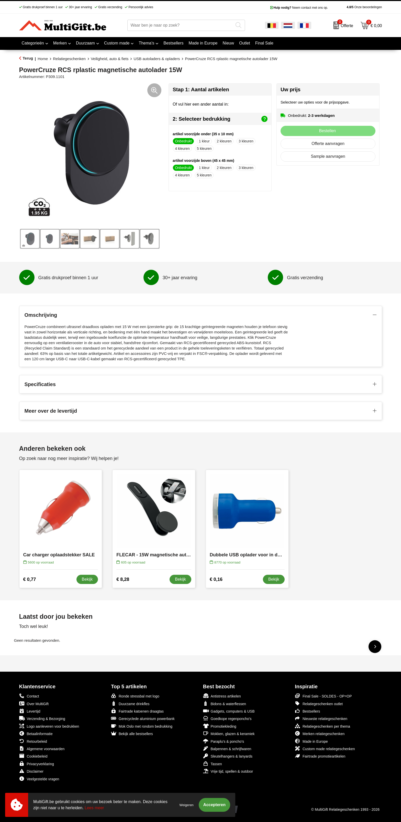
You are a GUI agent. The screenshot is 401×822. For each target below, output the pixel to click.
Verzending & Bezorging (42, 718)
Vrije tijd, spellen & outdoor (228, 771)
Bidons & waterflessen (224, 703)
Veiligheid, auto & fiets (110, 59)
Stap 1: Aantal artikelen (201, 89)
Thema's (146, 43)
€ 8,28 (122, 579)
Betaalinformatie (36, 733)
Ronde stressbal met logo (135, 695)
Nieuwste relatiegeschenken (321, 718)
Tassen (212, 763)
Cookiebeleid (33, 755)
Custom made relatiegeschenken (325, 748)
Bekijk (87, 579)
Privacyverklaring (36, 763)
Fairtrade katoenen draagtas (137, 710)
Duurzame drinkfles (130, 703)
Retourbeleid (33, 741)
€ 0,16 (216, 579)
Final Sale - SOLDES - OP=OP (323, 695)
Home (43, 59)
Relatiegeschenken (69, 59)
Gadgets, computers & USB (229, 710)
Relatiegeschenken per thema (322, 726)
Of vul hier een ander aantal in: (201, 104)
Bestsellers (307, 710)
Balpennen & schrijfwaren (227, 748)
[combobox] (180, 25)
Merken (60, 43)
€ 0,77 (29, 579)
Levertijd (29, 710)
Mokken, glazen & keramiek (229, 733)
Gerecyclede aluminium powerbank (143, 718)
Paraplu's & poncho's (223, 741)
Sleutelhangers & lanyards (227, 755)
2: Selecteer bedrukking (220, 119)
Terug (28, 58)
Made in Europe (311, 741)
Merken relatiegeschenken (319, 733)
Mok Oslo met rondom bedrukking (141, 726)
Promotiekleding (219, 726)
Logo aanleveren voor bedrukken (49, 726)
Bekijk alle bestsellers (132, 733)
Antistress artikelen (222, 695)
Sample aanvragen (328, 156)
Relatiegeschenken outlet (319, 703)
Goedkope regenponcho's (227, 718)
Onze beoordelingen (356, 7)
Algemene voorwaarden (42, 748)
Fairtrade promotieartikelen (320, 755)
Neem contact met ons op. (299, 7)
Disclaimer (31, 771)
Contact (29, 696)
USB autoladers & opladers (156, 59)
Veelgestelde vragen (39, 778)
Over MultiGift (34, 703)
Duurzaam (85, 43)
